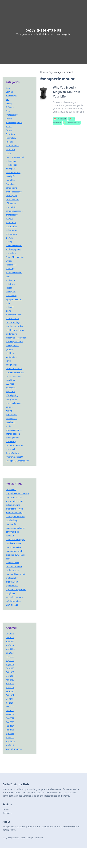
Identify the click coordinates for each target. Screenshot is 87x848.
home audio (11, 226)
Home (43, 71)
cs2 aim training (13, 505)
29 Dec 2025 (60, 119)
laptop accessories (14, 299)
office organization (14, 341)
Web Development (14, 122)
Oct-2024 (10, 695)
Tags (51, 71)
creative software (13, 543)
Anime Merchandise (15, 257)
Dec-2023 (10, 722)
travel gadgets (12, 345)
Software (10, 107)
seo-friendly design (14, 501)
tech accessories (13, 172)
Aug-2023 (10, 660)
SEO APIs (10, 384)
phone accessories (14, 191)
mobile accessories (14, 326)
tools (8, 276)
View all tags (12, 604)
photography (11, 214)
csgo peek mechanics (15, 528)
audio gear (11, 280)
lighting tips (11, 357)
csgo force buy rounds (16, 589)
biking (8, 311)
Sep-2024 (10, 633)
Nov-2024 (10, 714)
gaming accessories (15, 211)
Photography (11, 115)
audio (8, 426)
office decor (11, 203)
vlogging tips (11, 364)
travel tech (10, 422)
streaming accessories (16, 337)
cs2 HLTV (10, 535)
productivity (11, 207)
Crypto (9, 261)
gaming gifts (11, 188)
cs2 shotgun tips (13, 601)
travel (8, 360)
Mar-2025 (10, 737)
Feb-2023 (10, 668)
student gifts (11, 334)
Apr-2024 (10, 641)
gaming (9, 349)
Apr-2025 (10, 733)
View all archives (14, 749)
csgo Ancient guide (14, 551)
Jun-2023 (10, 683)
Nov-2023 (10, 706)
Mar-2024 (10, 687)
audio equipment (13, 249)
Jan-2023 (10, 653)
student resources (14, 368)
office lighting (12, 395)
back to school (12, 318)
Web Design (11, 95)
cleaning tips (11, 195)
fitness (9, 287)
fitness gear (11, 264)
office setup (11, 441)
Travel (8, 153)
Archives (7, 813)
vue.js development (14, 597)
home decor (11, 253)
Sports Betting (12, 453)
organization (11, 414)
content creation (13, 376)
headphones (11, 399)
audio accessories (14, 272)
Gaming (9, 91)
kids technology (13, 322)
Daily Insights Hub (43, 30)
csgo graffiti (11, 524)
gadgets (9, 218)
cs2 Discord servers (14, 508)
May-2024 (10, 676)
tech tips (9, 241)
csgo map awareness (15, 555)
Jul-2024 (9, 702)
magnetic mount (72, 123)
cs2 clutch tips (12, 520)
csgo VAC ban (12, 581)
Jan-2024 (10, 710)
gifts (8, 303)
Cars (8, 88)
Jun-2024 (10, 645)
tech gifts (10, 307)
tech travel (10, 284)
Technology (11, 138)
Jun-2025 (10, 745)
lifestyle (9, 237)
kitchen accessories (14, 445)
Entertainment (12, 145)
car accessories (12, 199)
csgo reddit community (16, 574)
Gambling (10, 184)
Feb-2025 (10, 729)
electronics (11, 387)
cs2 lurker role (12, 570)
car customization (14, 566)
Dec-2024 (10, 637)
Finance (9, 141)
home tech (10, 449)
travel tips (10, 380)
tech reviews (11, 230)
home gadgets (12, 437)
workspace (10, 168)
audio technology (13, 314)
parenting (10, 268)
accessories (11, 222)
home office (11, 295)
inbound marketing (14, 512)
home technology (14, 403)
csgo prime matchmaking (17, 493)
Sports (9, 126)
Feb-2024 (10, 726)
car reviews (11, 489)
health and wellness (15, 330)
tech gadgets (11, 164)
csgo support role (14, 497)
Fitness (9, 130)
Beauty (9, 103)
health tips (10, 353)
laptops (9, 407)
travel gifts (10, 176)
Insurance (10, 149)
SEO (7, 99)
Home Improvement (15, 157)
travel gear (11, 291)
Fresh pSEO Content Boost (17, 460)
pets (8, 558)
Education (10, 134)
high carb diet (12, 585)
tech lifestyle (11, 418)
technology (11, 161)
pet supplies (11, 234)
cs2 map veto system (15, 516)
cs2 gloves (10, 593)
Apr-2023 (10, 679)
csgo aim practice (13, 547)
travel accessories (14, 245)
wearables (10, 180)
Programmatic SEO (14, 457)
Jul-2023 (9, 699)
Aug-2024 (10, 664)
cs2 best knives (12, 562)
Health (9, 118)
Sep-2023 (10, 691)
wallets (9, 410)
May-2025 (10, 741)
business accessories (15, 372)
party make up (12, 531)
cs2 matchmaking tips (15, 539)
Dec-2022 (10, 718)
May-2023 (10, 649)
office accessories (14, 430)
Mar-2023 (10, 656)
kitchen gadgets (13, 433)
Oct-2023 (10, 672)
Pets (8, 111)
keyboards (10, 391)
